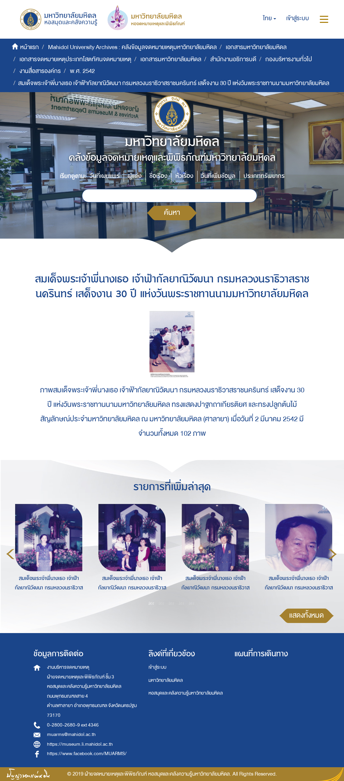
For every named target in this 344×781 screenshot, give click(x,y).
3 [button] (171, 603)
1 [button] (151, 603)
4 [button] (181, 603)
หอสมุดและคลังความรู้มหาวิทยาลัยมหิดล (185, 693)
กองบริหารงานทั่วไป (288, 59)
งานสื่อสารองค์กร (40, 71)
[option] (47, 553)
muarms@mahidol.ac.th (71, 734)
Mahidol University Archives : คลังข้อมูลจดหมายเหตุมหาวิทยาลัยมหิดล (132, 47)
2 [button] (161, 603)
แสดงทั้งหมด (306, 615)
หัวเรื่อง (184, 176)
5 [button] (191, 603)
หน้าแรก (29, 47)
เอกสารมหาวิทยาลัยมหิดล (256, 47)
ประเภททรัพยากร (264, 176)
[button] (269, 18)
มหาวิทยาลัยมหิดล (165, 680)
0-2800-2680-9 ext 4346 (73, 725)
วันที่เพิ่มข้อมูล (218, 176)
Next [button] (333, 554)
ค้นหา (172, 212)
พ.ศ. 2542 (82, 71)
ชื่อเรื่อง (158, 176)
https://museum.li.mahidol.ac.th (80, 744)
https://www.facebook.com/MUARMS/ (87, 753)
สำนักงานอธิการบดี (233, 59)
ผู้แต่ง (134, 176)
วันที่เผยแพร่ (105, 176)
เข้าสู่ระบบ (157, 667)
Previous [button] (10, 554)
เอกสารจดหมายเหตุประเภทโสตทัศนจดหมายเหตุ (75, 59)
